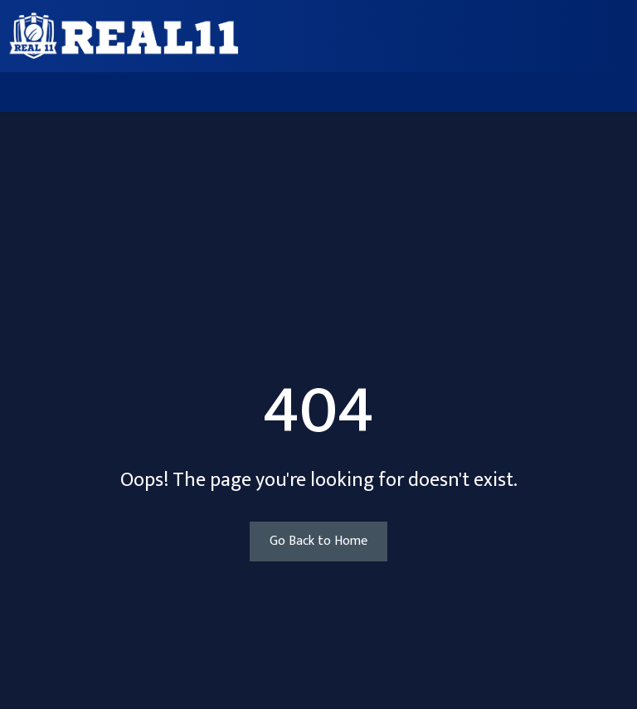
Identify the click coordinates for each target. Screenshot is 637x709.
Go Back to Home (318, 541)
